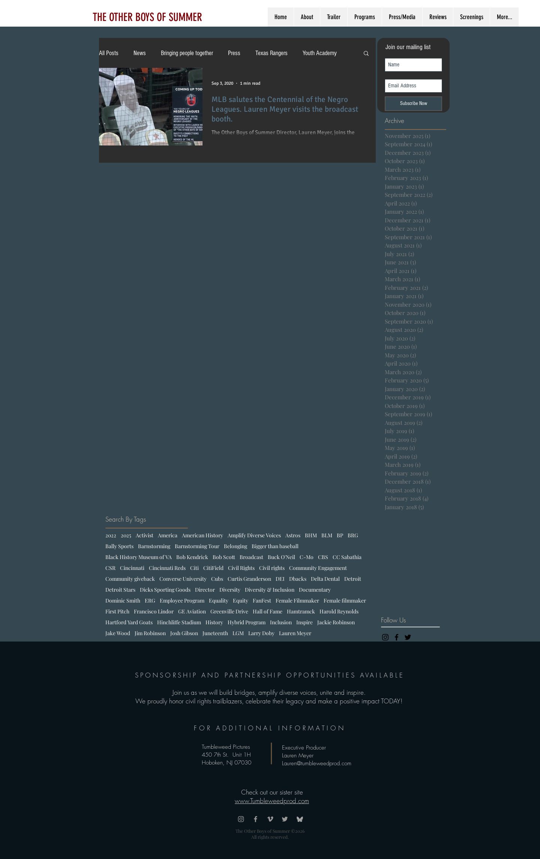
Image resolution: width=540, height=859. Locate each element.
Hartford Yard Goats (129, 622)
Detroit (352, 579)
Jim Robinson (150, 633)
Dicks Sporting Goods (165, 589)
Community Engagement (318, 568)
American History (202, 535)
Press (234, 53)
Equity (240, 600)
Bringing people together (187, 53)
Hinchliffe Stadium (179, 622)
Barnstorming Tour (197, 546)
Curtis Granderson (249, 579)
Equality (218, 600)
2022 (110, 535)
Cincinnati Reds (167, 568)
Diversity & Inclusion (269, 589)
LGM (238, 633)
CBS (323, 557)
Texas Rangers (271, 53)
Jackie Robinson (336, 622)
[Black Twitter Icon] (408, 637)
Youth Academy (320, 53)
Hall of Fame (267, 611)
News (140, 53)
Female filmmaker (345, 600)
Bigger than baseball (275, 546)
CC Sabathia (347, 557)
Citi (194, 568)
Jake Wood (117, 633)
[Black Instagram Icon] (385, 637)
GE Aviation (192, 611)
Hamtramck (301, 611)
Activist (144, 535)
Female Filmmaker (297, 600)
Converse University (183, 579)
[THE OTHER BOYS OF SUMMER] (147, 17)
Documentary (315, 589)
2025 (126, 535)
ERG (150, 600)
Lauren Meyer (295, 633)
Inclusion (281, 622)
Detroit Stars (120, 589)
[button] (366, 54)
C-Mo (307, 557)
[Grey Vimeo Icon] (270, 819)
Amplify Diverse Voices (254, 535)
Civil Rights (241, 568)
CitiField (213, 568)
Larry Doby (261, 633)
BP (340, 535)
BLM (326, 535)
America (167, 535)
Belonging (235, 546)
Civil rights (272, 568)
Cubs (217, 579)
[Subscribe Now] (413, 103)
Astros (292, 535)
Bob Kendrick (192, 557)
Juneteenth (215, 633)
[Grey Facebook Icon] (256, 819)
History (214, 622)
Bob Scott (224, 557)
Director (205, 589)
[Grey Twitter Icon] (285, 819)
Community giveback (130, 579)
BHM (311, 535)
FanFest (262, 600)
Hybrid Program (247, 622)
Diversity (229, 589)
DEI (280, 579)
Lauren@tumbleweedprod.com (316, 763)
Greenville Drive (229, 611)
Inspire (304, 622)
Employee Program (182, 600)
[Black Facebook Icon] (396, 637)
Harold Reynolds (339, 611)
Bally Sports (119, 546)
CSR (110, 568)
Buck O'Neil (281, 557)
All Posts (108, 53)
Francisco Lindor (154, 611)
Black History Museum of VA (138, 557)
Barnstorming (154, 546)
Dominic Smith (122, 600)
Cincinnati (132, 568)
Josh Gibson (184, 633)
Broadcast (251, 557)
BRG (353, 535)
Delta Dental (325, 579)
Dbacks (297, 579)
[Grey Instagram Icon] (241, 819)
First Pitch (117, 611)
